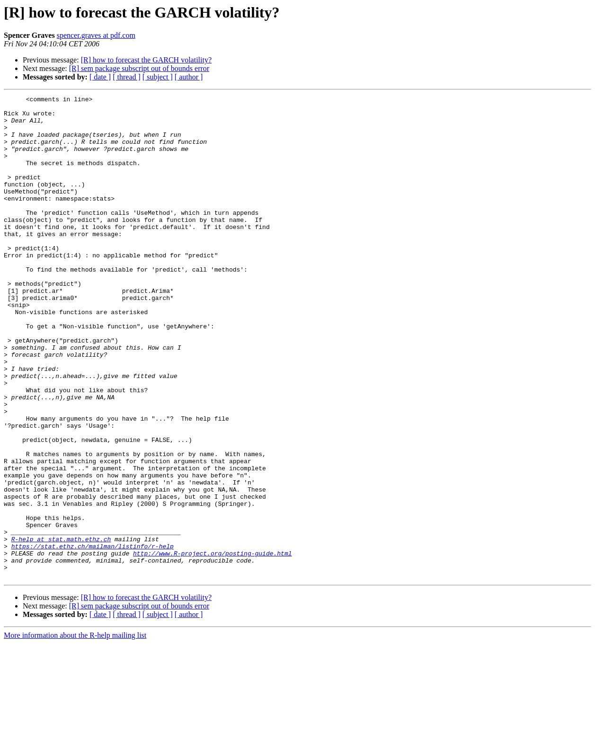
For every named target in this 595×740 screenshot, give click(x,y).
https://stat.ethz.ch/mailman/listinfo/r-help (92, 637)
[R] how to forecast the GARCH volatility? (146, 60)
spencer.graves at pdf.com (96, 35)
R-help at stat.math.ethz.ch (61, 628)
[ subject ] (157, 77)
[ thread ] (127, 77)
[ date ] (100, 77)
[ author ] (189, 77)
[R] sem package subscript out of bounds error (139, 68)
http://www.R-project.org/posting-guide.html (212, 645)
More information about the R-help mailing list (75, 732)
